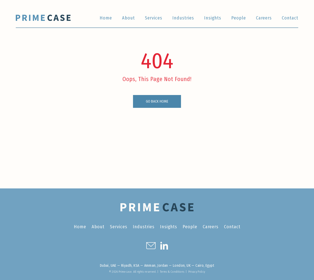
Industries (183, 18)
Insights (212, 18)
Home (106, 18)
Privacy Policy (196, 271)
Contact (290, 18)
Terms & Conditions (172, 271)
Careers (264, 18)
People (238, 18)
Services (153, 18)
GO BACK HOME (157, 101)
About (128, 18)
